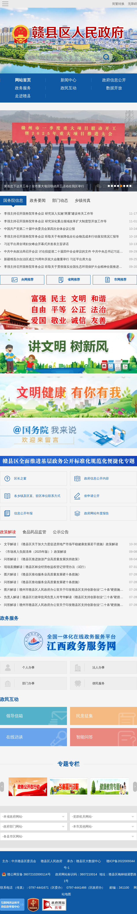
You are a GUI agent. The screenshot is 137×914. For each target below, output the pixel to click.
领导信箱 (14, 715)
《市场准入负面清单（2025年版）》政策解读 (35, 551)
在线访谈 (14, 736)
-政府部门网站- (12, 826)
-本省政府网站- (12, 816)
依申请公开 (92, 495)
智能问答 (84, 736)
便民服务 (98, 683)
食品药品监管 (34, 531)
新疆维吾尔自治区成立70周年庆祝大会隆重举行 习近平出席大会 (47, 258)
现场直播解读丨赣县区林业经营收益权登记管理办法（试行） (45, 566)
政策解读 (8, 531)
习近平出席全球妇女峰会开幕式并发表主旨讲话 (36, 243)
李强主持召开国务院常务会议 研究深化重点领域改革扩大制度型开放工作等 (55, 221)
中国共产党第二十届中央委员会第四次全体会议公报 (39, 228)
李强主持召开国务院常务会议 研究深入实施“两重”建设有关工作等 (48, 213)
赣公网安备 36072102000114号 (29, 874)
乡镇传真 (83, 200)
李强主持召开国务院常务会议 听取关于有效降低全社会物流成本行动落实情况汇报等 (61, 236)
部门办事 (28, 683)
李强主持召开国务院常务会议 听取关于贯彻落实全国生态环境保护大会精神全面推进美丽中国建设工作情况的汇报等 (64, 266)
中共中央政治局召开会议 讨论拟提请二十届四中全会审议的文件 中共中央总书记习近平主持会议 (64, 251)
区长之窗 (20, 478)
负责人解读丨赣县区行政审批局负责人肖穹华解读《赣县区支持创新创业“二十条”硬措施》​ (64, 597)
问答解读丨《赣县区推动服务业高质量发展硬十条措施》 (42, 581)
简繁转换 (118, 4)
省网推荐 (74, 279)
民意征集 (84, 715)
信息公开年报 (23, 513)
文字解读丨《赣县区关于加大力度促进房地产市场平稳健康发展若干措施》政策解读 (61, 543)
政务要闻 (38, 200)
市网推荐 (120, 279)
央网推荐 (27, 279)
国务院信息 (13, 200)
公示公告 (61, 531)
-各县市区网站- (12, 836)
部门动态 (60, 200)
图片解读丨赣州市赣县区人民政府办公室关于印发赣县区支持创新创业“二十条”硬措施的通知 (64, 589)
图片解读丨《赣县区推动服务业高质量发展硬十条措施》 (42, 574)
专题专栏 (68, 763)
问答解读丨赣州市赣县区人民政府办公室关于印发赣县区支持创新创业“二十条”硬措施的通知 (64, 604)
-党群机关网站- (82, 816)
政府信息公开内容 (96, 478)
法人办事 (98, 667)
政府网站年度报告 (96, 513)
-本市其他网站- (82, 826)
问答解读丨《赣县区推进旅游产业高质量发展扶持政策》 (42, 559)
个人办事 (28, 667)
